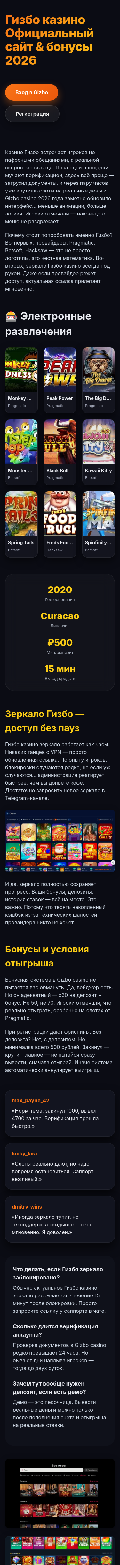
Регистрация (32, 114)
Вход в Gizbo (31, 92)
